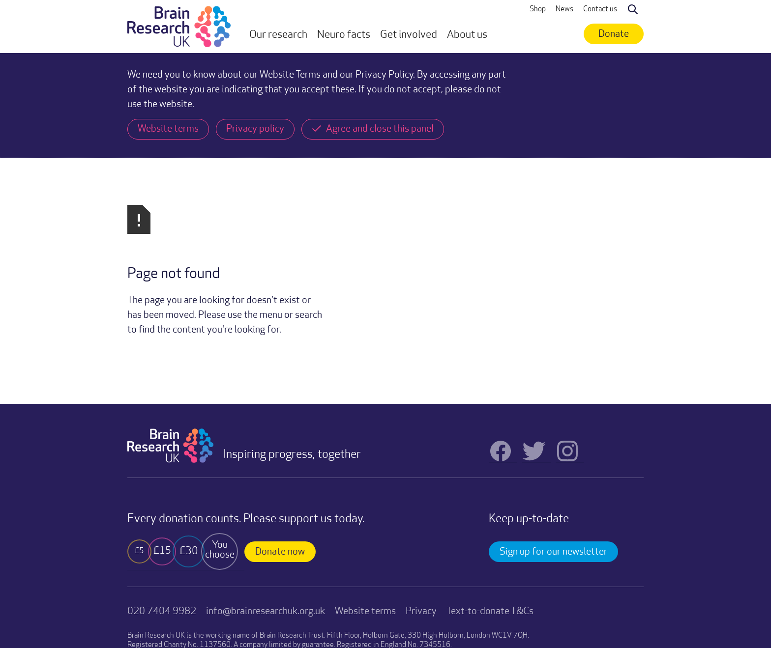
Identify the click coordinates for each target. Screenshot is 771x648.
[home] (179, 26)
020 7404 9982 (161, 506)
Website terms (365, 506)
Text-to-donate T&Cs (490, 506)
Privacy (421, 506)
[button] (278, 35)
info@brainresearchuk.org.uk (265, 506)
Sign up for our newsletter (553, 447)
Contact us (600, 9)
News (564, 9)
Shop (538, 9)
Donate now (280, 447)
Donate (613, 34)
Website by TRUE (152, 612)
